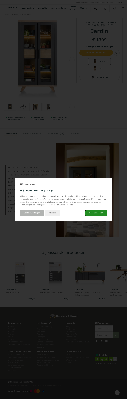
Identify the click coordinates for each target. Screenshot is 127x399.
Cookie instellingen (32, 213)
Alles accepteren (96, 213)
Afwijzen (52, 213)
